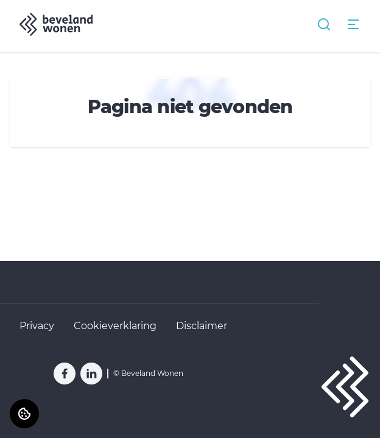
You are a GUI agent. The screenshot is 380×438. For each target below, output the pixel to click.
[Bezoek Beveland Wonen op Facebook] (65, 373)
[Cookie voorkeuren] (24, 413)
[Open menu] (353, 24)
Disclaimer (201, 326)
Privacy (36, 326)
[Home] (56, 24)
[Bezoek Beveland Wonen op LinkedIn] (91, 373)
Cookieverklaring (115, 326)
